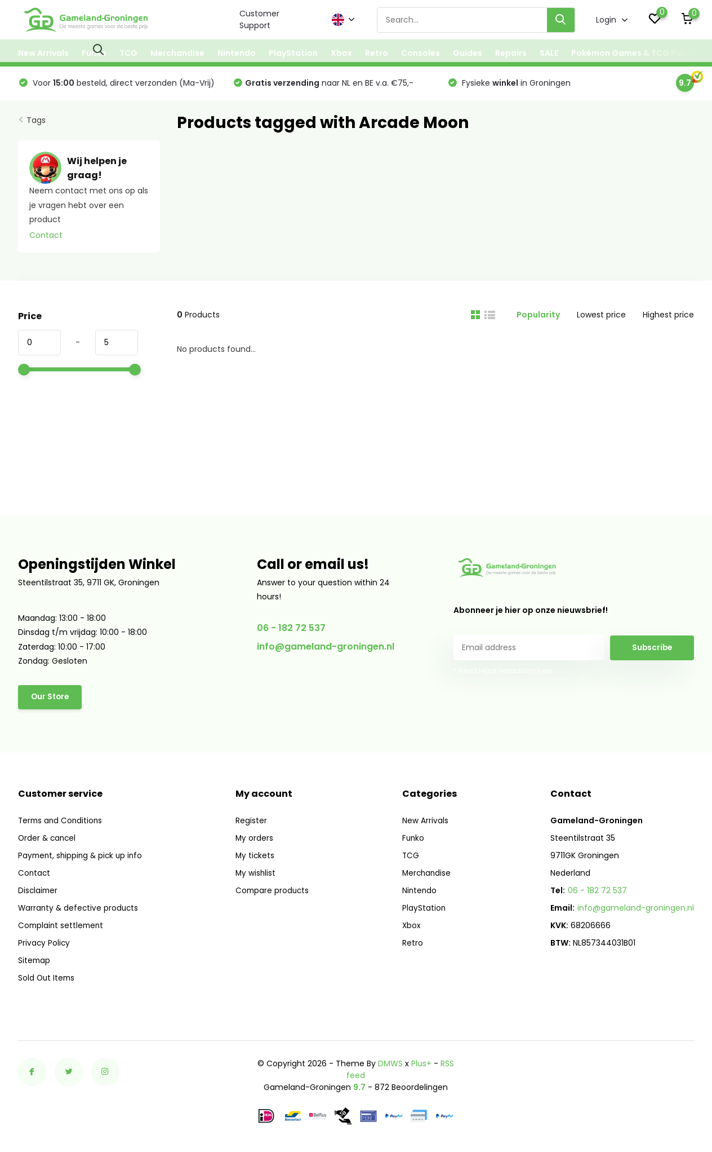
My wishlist (258, 874)
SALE (549, 53)
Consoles (420, 53)
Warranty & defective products (79, 909)
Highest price (668, 318)
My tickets (258, 857)
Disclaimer (38, 892)
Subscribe (652, 651)
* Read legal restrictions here (502, 674)
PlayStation (293, 53)
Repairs (511, 53)
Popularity (538, 318)
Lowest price (601, 318)
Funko (94, 53)
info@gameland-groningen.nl (325, 650)
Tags (36, 124)
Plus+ (421, 1065)
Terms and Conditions (61, 822)
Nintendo (236, 53)
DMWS (390, 1065)
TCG (128, 53)
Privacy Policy (44, 944)
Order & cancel (48, 839)
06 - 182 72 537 (291, 631)
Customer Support (259, 19)
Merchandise (177, 53)
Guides (467, 53)
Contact (46, 239)
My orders (257, 839)
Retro (376, 53)
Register (254, 822)
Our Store (51, 701)
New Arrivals (43, 53)
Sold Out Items (47, 979)
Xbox (341, 53)
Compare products (276, 892)
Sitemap (34, 962)
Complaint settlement (62, 927)
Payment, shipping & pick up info (82, 857)
